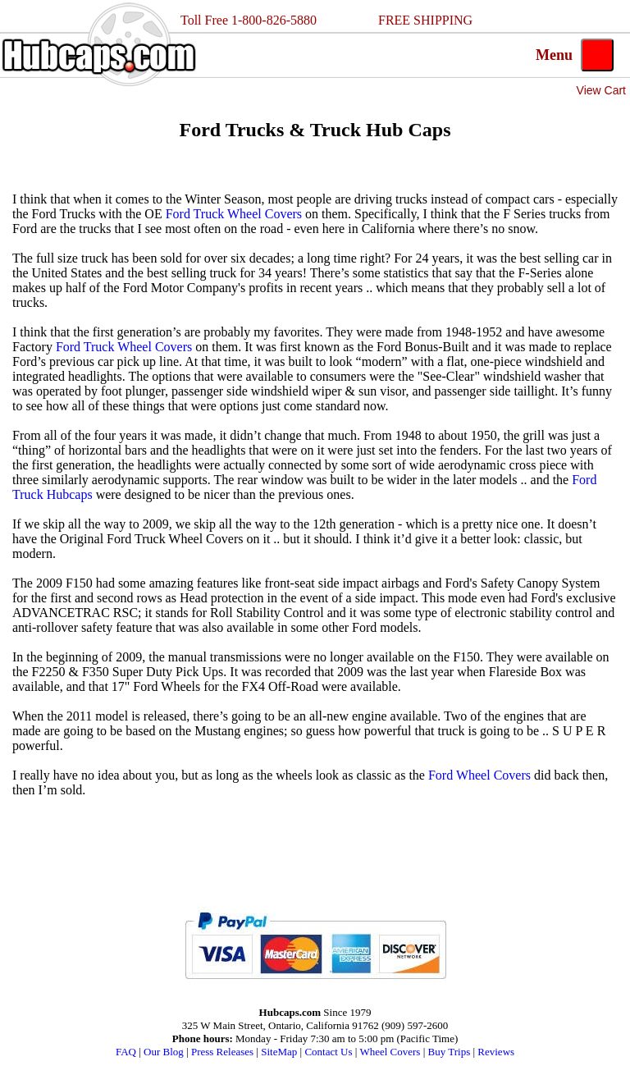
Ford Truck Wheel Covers (234, 214)
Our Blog (164, 1051)
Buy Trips (449, 1051)
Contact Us (328, 1051)
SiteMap (279, 1051)
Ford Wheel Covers (479, 775)
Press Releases (222, 1051)
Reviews (495, 1051)
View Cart (601, 90)
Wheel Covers (389, 1051)
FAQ (126, 1051)
